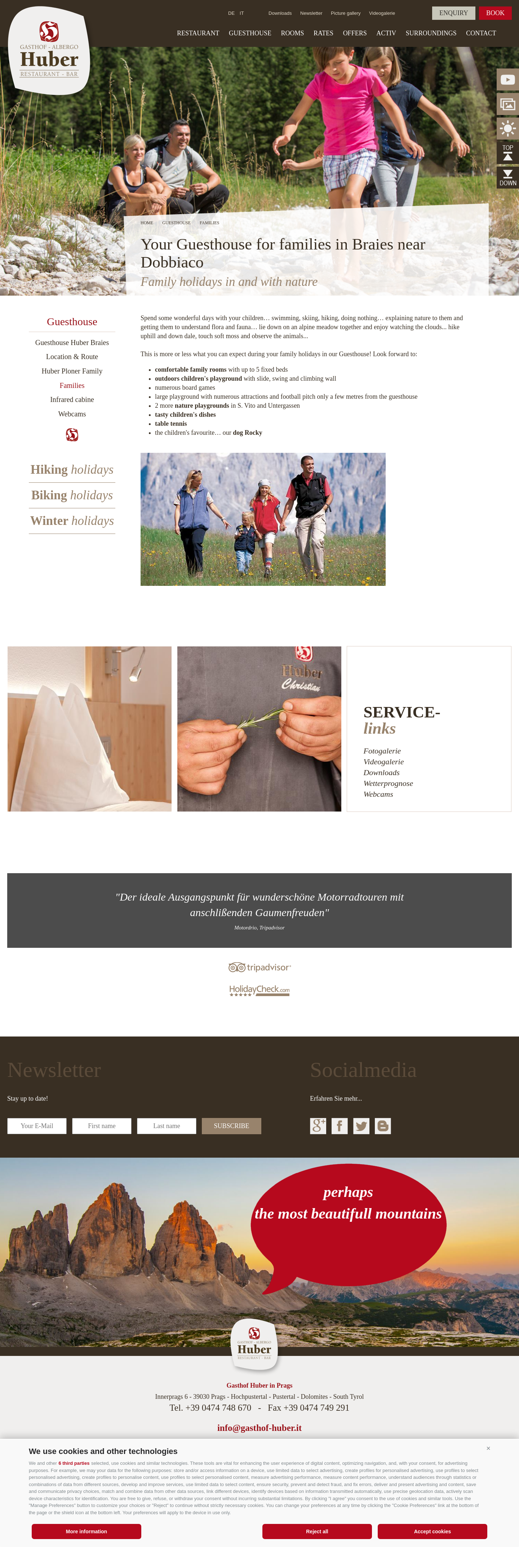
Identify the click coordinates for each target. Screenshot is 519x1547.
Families (72, 385)
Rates (323, 33)
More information (86, 1531)
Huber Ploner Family (72, 371)
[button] (488, 1448)
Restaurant (198, 33)
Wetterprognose (388, 783)
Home (147, 222)
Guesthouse (250, 33)
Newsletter (311, 13)
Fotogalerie (382, 750)
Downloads (280, 13)
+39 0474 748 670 (218, 1408)
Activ (386, 33)
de (231, 13)
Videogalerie (382, 13)
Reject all (317, 1531)
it (242, 13)
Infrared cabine (72, 399)
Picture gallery (345, 13)
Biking (72, 495)
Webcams (72, 414)
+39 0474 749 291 (317, 1408)
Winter (72, 521)
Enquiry (453, 13)
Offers (355, 33)
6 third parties (73, 1463)
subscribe (231, 1126)
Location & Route (72, 357)
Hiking (72, 470)
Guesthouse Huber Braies (72, 342)
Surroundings (431, 33)
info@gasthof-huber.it (259, 1428)
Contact (481, 33)
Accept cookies (432, 1531)
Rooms (292, 33)
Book (495, 13)
